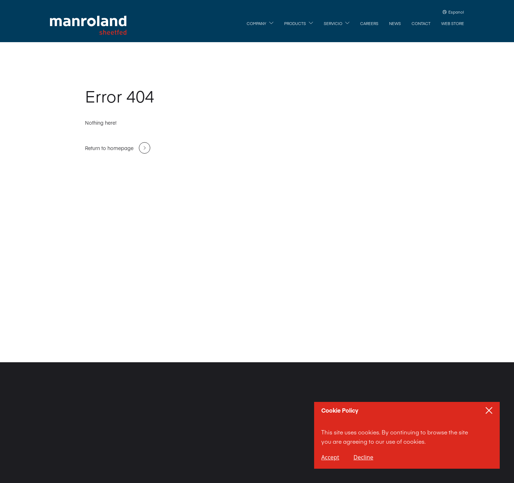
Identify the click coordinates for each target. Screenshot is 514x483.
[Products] (298, 23)
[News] (395, 23)
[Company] (260, 23)
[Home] (88, 25)
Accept (330, 457)
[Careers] (369, 23)
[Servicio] (336, 23)
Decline (363, 457)
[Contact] (421, 23)
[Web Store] (452, 23)
